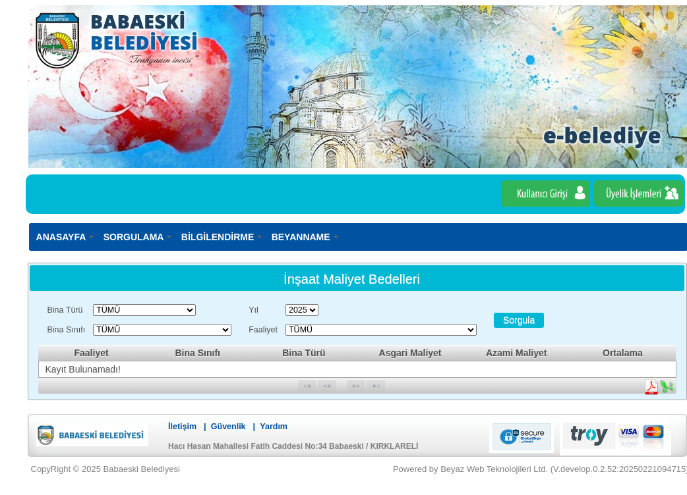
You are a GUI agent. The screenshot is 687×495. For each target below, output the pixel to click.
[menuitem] (66, 236)
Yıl (253, 310)
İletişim (182, 426)
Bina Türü (65, 310)
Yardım (273, 426)
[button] (519, 320)
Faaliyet (263, 329)
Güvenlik (228, 426)
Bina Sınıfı (66, 329)
